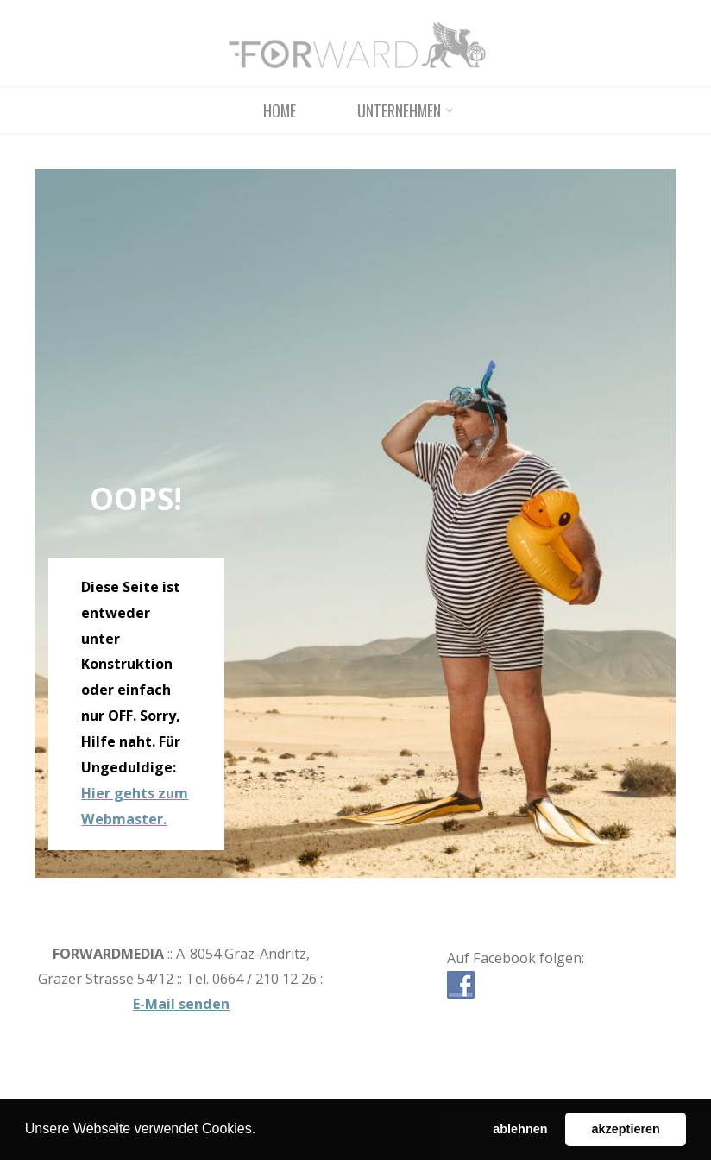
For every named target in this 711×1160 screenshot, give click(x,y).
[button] (262, 1130)
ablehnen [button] (520, 1129)
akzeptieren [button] (626, 1129)
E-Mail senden (181, 1003)
